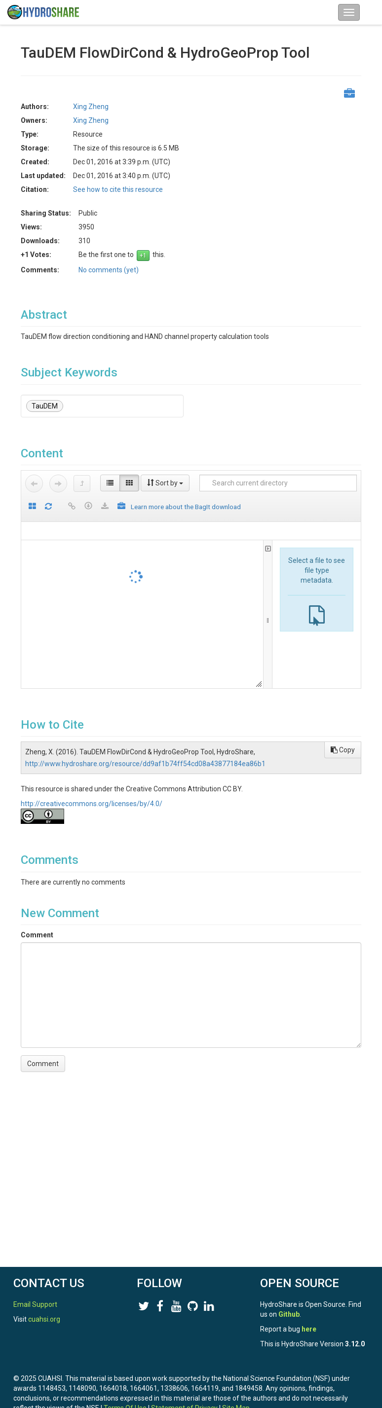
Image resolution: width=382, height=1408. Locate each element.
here (309, 1329)
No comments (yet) (108, 270)
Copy (343, 750)
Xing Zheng (91, 107)
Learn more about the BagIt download (186, 507)
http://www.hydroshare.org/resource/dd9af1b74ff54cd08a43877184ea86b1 (145, 764)
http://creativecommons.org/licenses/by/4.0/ (91, 804)
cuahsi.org (44, 1319)
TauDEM (45, 406)
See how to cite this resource (118, 189)
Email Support (35, 1304)
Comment (37, 935)
